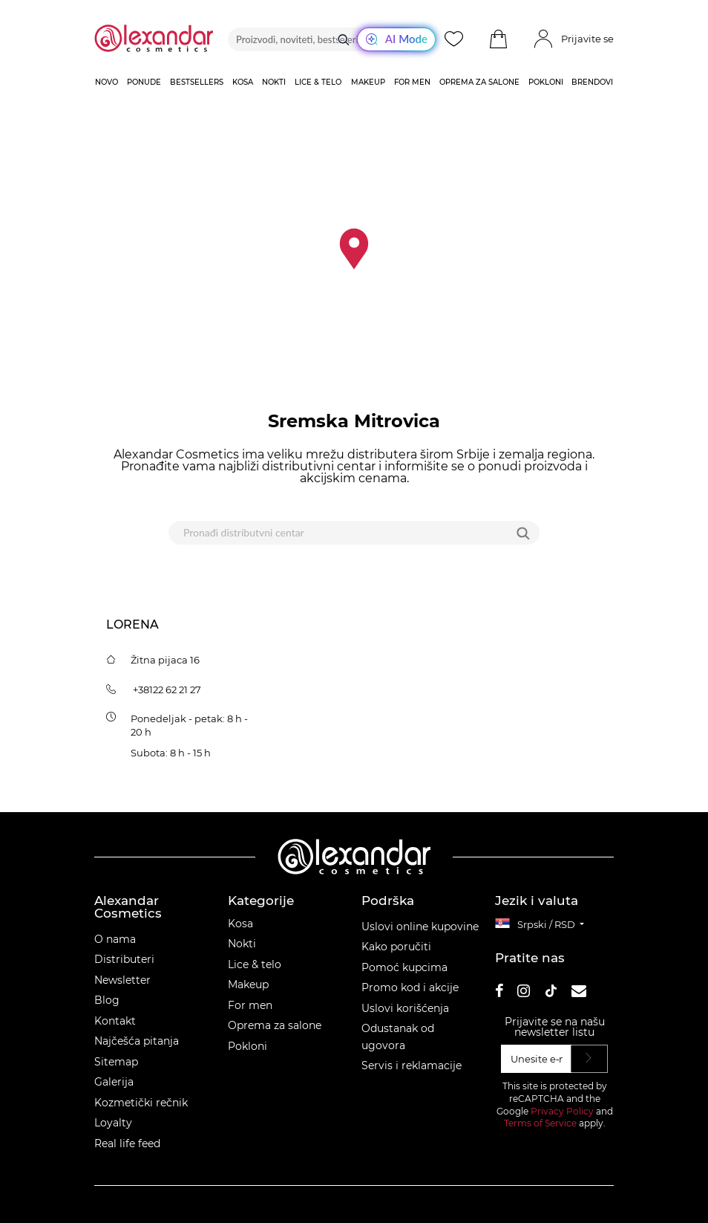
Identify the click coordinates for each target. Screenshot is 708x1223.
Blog (106, 1000)
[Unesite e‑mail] (536, 1059)
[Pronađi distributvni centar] (335, 533)
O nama (115, 939)
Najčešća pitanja (136, 1041)
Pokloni (247, 1046)
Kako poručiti (396, 946)
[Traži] (343, 39)
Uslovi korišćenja (405, 1008)
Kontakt (115, 1021)
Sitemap (116, 1061)
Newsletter (122, 980)
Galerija (114, 1082)
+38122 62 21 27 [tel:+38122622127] (167, 689)
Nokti (242, 943)
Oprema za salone (274, 1025)
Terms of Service (540, 1123)
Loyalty (113, 1122)
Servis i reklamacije (411, 1065)
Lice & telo (254, 964)
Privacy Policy (562, 1111)
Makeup (248, 984)
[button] (498, 39)
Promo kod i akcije (410, 987)
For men (250, 1005)
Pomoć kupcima (404, 967)
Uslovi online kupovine (420, 926)
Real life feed (127, 1143)
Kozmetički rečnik (141, 1102)
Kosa (240, 923)
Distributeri (124, 959)
